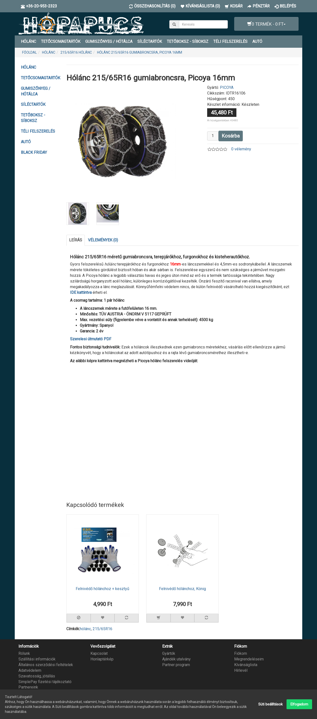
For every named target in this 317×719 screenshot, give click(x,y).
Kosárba (231, 136)
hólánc (85, 628)
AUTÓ (257, 41)
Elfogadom (299, 704)
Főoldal (29, 52)
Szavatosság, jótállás (36, 676)
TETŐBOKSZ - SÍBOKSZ (187, 41)
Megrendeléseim (249, 659)
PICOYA (226, 87)
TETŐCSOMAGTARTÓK (60, 41)
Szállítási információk (37, 659)
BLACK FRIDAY (34, 152)
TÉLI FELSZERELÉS (230, 41)
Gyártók (168, 653)
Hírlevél (240, 670)
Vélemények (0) (103, 240)
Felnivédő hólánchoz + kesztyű (102, 589)
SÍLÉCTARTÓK (149, 41)
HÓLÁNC (28, 41)
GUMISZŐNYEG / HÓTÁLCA (108, 41)
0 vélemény (241, 149)
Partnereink (28, 687)
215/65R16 (102, 628)
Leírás (75, 240)
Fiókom (240, 653)
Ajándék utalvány (176, 659)
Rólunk (24, 653)
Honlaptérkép (102, 659)
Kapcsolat (99, 653)
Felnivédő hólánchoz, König (182, 589)
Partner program (176, 664)
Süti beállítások (270, 704)
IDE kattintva (81, 292)
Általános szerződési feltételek (45, 664)
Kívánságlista (245, 664)
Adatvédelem (29, 670)
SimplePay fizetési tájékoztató (45, 681)
